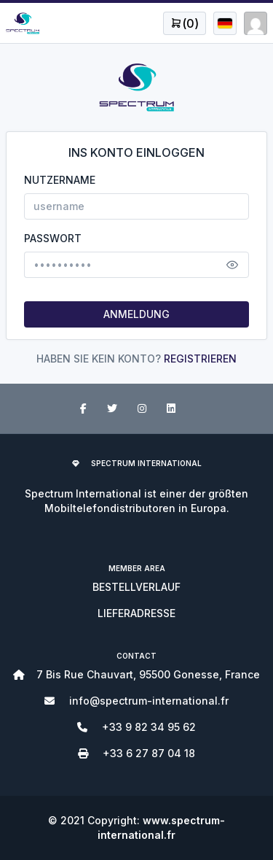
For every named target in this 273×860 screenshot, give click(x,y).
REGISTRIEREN (200, 358)
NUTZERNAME (59, 180)
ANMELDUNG (136, 314)
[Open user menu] (184, 23)
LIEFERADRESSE (136, 613)
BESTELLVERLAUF (136, 587)
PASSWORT (53, 238)
